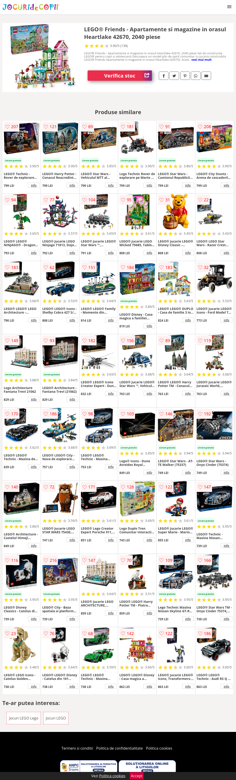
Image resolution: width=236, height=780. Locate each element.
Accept (136, 775)
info (33, 185)
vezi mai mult (202, 60)
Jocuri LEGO (56, 718)
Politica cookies (159, 748)
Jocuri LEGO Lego (23, 718)
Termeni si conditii (77, 748)
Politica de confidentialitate (119, 748)
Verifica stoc (128, 75)
